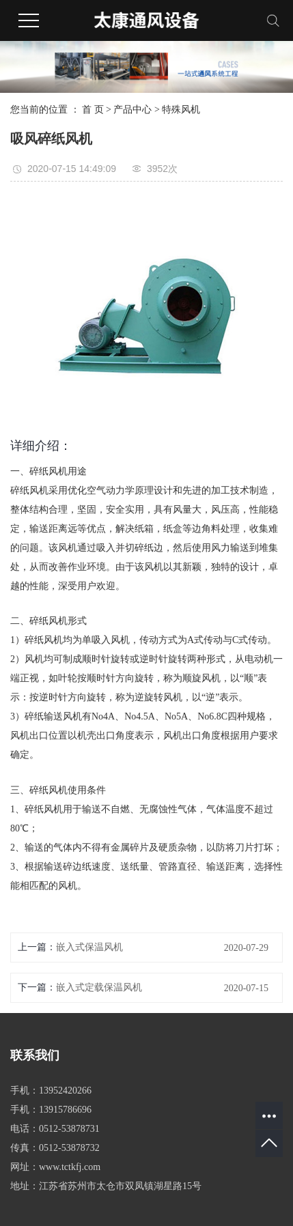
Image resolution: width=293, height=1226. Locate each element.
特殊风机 (181, 109)
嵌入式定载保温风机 (99, 987)
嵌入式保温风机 (89, 947)
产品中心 (132, 109)
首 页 (93, 109)
